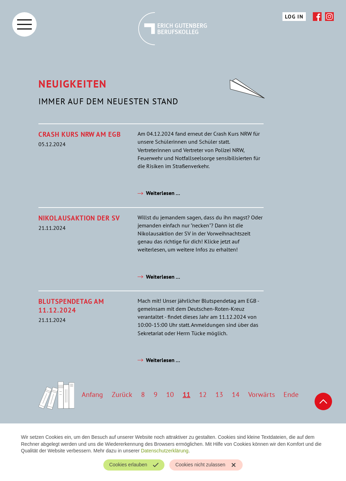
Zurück (122, 394)
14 (236, 394)
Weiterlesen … (163, 192)
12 (203, 394)
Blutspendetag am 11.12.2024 (71, 305)
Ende (291, 394)
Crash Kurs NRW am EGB (79, 134)
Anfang (92, 394)
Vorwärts (261, 394)
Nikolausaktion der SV (79, 217)
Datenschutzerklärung (165, 450)
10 (170, 394)
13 (219, 394)
